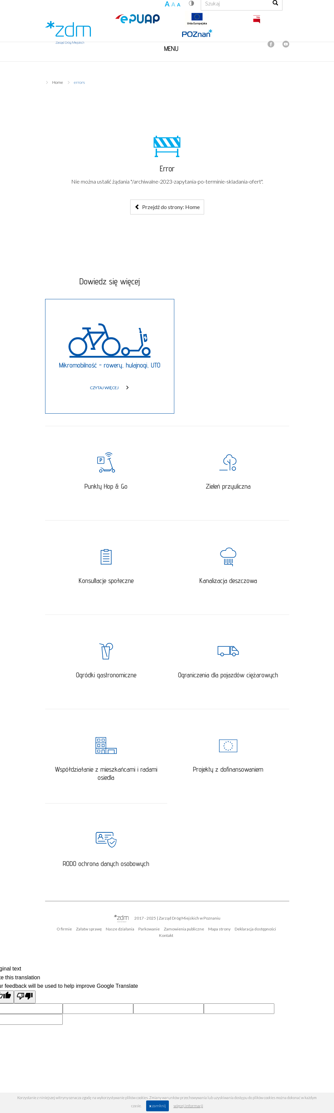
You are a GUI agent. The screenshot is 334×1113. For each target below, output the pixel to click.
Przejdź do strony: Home (167, 207)
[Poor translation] (25, 997)
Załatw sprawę (89, 928)
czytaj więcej (109, 387)
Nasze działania (120, 928)
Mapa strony (219, 928)
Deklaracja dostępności (255, 928)
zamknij (157, 1105)
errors (79, 82)
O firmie (64, 928)
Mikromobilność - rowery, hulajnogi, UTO (109, 365)
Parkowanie (149, 928)
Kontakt (166, 935)
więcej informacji (188, 1105)
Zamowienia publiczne (184, 928)
